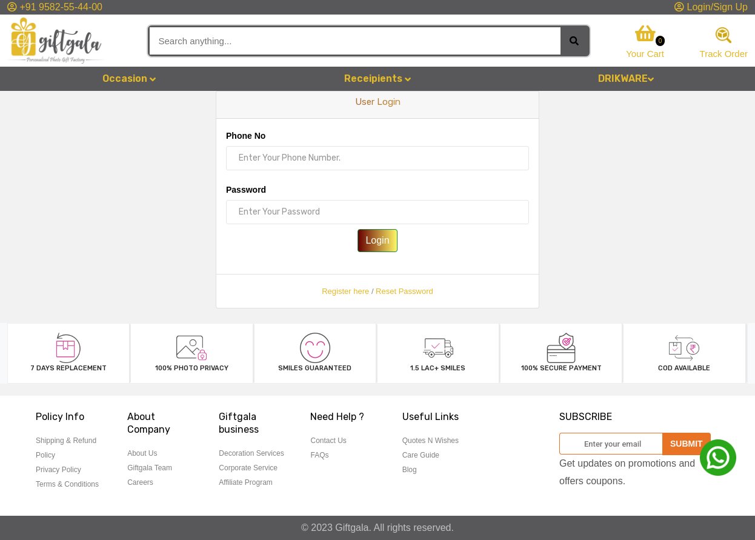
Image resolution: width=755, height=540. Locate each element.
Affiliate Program (245, 482)
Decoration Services (251, 453)
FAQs (319, 455)
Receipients (377, 78)
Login (377, 240)
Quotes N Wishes (430, 440)
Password (246, 189)
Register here (345, 291)
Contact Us (328, 440)
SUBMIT (686, 443)
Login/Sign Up (711, 7)
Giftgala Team (149, 468)
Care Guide (420, 455)
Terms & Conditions (67, 484)
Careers (140, 482)
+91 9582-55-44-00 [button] (54, 7)
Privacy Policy (58, 469)
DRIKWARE (626, 78)
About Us (142, 453)
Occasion (129, 78)
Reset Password (404, 291)
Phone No (245, 136)
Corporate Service (248, 468)
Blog (409, 469)
